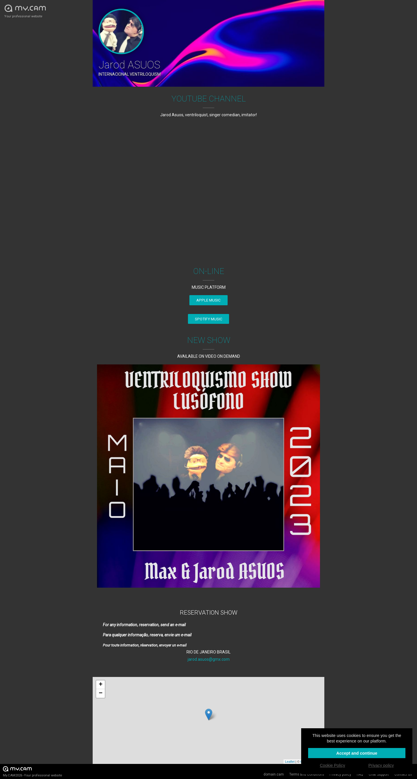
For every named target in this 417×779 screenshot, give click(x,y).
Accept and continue (356, 753)
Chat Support (379, 774)
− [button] (101, 693)
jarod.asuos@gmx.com (209, 659)
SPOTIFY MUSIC (208, 319)
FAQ (360, 774)
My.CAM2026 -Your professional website (32, 771)
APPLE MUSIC (208, 300)
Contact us (403, 774)
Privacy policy (340, 774)
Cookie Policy (332, 765)
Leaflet (290, 761)
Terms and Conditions (306, 774)
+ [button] (101, 684)
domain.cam (274, 774)
